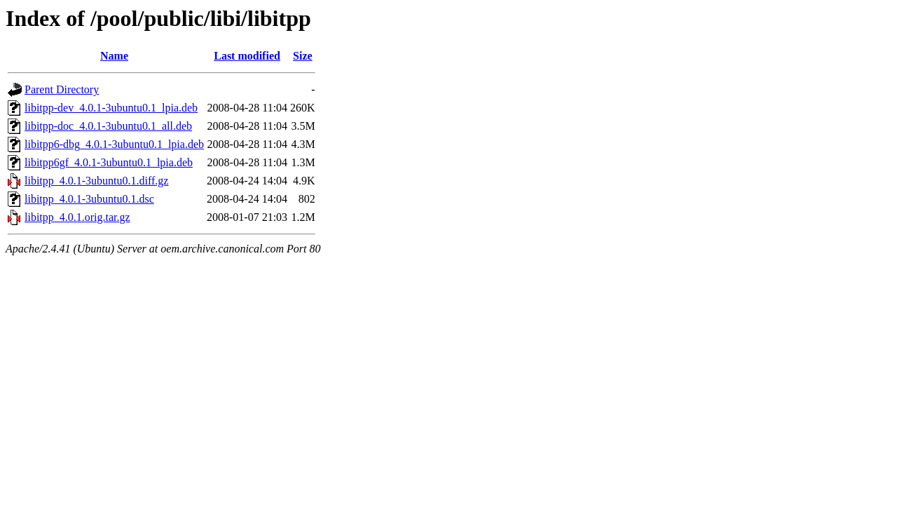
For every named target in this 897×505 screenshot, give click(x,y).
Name (114, 56)
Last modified (247, 56)
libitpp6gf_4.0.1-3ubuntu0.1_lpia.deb (109, 162)
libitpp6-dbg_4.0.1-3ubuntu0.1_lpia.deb (114, 144)
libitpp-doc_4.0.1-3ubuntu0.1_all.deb (108, 126)
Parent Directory (62, 89)
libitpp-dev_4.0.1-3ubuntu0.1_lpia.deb (111, 108)
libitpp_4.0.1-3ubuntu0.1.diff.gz (96, 181)
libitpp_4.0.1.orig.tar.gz (77, 217)
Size (303, 56)
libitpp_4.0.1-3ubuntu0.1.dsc (89, 199)
